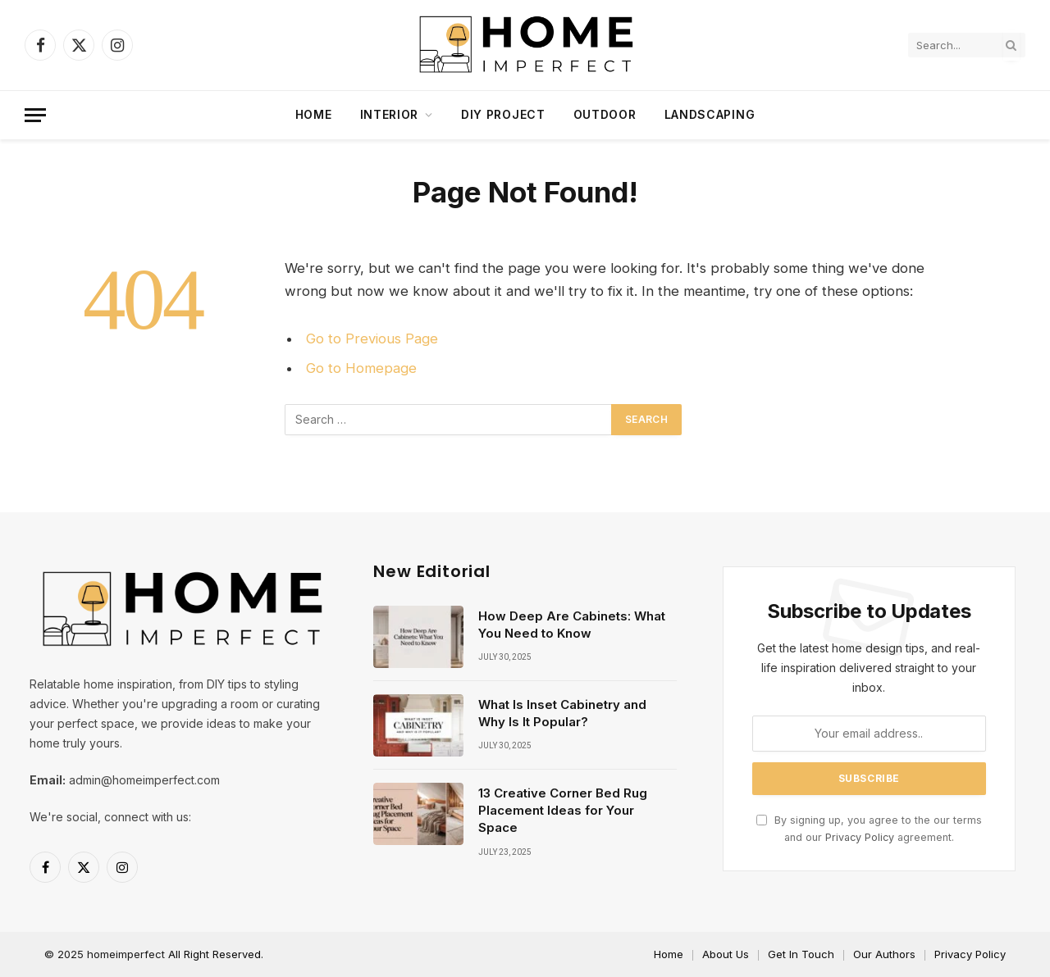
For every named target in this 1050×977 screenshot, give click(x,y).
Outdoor (605, 114)
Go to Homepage (361, 368)
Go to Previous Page (372, 338)
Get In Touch (801, 954)
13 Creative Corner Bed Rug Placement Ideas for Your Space (562, 810)
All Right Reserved (214, 954)
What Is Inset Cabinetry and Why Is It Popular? (562, 713)
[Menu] (35, 115)
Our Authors (884, 954)
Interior (389, 114)
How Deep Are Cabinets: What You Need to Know (571, 624)
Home (313, 114)
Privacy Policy (859, 837)
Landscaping (710, 114)
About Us (725, 954)
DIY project (503, 114)
